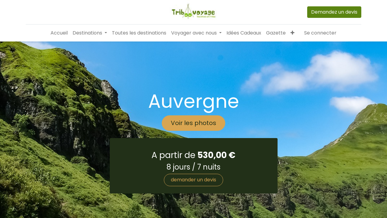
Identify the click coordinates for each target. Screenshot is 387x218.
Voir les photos (193, 123)
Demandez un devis (334, 11)
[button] (292, 33)
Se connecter (320, 32)
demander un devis (193, 179)
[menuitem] (59, 33)
